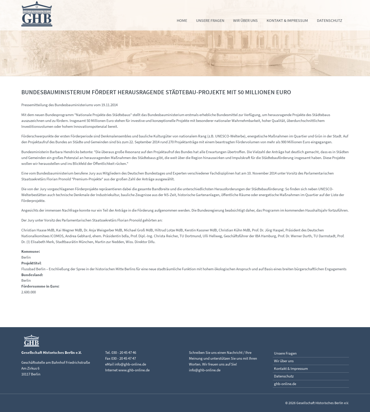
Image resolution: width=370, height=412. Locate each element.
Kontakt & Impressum (287, 20)
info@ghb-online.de (130, 364)
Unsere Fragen (210, 20)
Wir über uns (245, 20)
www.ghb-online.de (134, 370)
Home (182, 20)
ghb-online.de (285, 383)
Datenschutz (329, 20)
